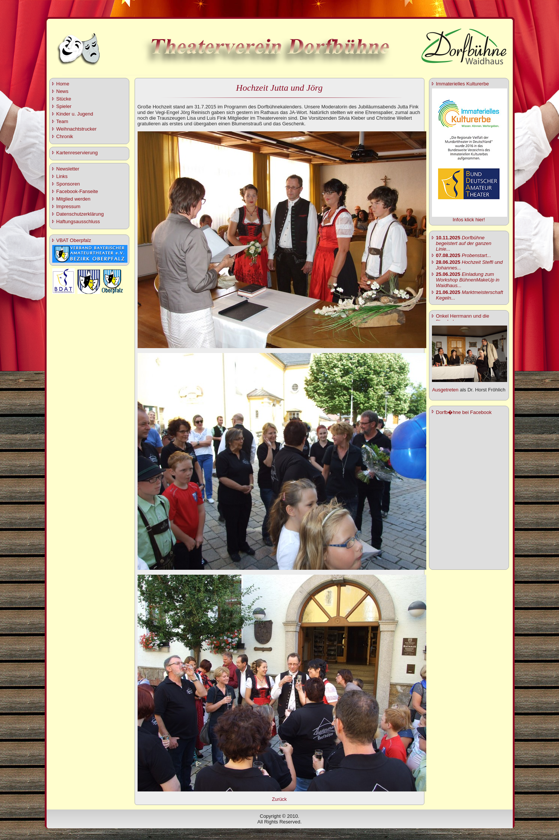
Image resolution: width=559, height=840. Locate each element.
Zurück (279, 799)
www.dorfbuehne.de (289, 834)
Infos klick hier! (469, 219)
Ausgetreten (445, 390)
